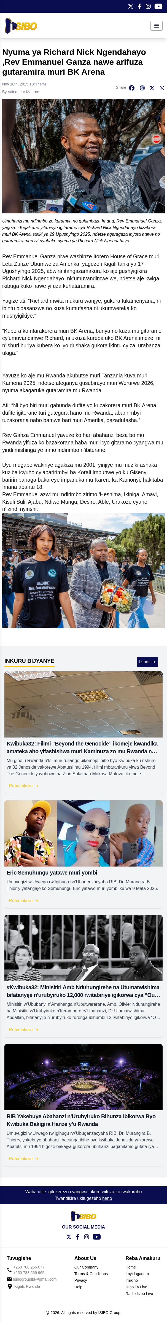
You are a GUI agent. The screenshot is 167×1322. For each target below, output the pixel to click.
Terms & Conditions (91, 1274)
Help (78, 1287)
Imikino (132, 1280)
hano (107, 1198)
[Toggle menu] (156, 26)
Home (131, 1267)
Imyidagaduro (137, 1274)
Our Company (86, 1267)
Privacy (80, 1280)
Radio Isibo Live (139, 1293)
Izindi (147, 661)
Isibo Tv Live (136, 1287)
